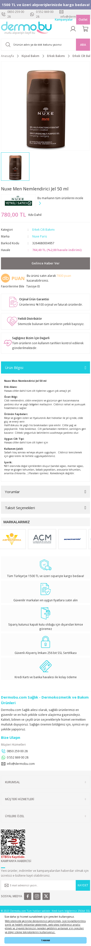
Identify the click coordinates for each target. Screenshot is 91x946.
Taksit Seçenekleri (20, 507)
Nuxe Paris (39, 236)
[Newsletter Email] (45, 885)
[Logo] (26, 29)
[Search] (45, 45)
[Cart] (85, 29)
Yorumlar (12, 491)
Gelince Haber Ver (46, 263)
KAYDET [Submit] (83, 885)
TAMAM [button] (45, 940)
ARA (83, 44)
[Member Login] (73, 28)
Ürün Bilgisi (14, 367)
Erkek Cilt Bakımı (43, 229)
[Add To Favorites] (12, 286)
